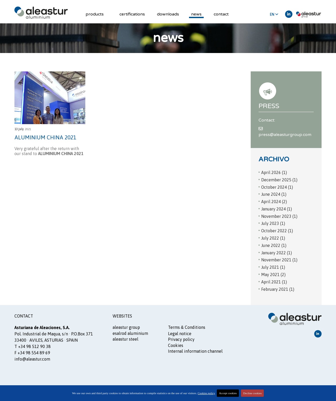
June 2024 (273, 193)
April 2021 (274, 281)
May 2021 (273, 273)
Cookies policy (206, 393)
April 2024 (274, 200)
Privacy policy (181, 338)
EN (274, 14)
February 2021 (277, 288)
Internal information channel (195, 350)
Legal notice (179, 332)
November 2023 (279, 215)
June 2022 (273, 244)
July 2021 (273, 266)
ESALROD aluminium (130, 332)
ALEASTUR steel (125, 338)
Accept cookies (228, 393)
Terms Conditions (186, 326)
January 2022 (276, 252)
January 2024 (276, 208)
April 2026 (274, 171)
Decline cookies (252, 393)
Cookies (175, 344)
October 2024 (277, 186)
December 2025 (279, 179)
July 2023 (273, 222)
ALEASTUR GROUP (126, 326)
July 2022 (273, 237)
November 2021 (279, 259)
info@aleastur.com (32, 358)
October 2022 (277, 230)
